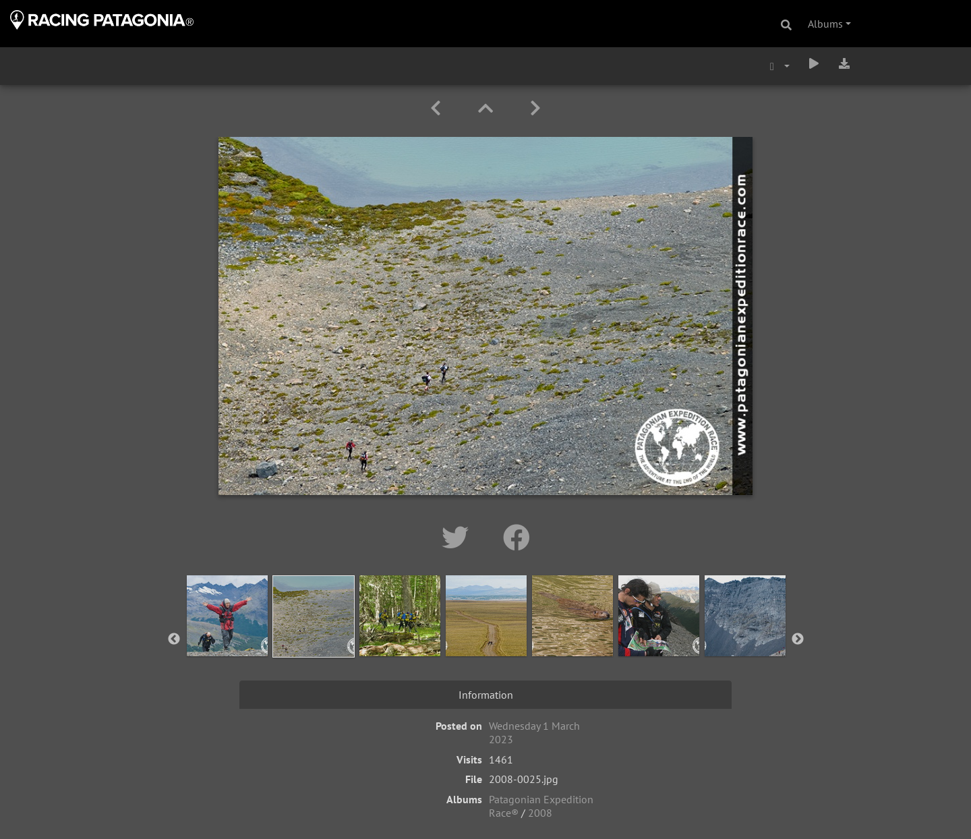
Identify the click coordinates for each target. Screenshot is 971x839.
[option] (227, 636)
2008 (540, 812)
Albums (825, 23)
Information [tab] (486, 694)
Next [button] (797, 639)
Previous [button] (174, 639)
